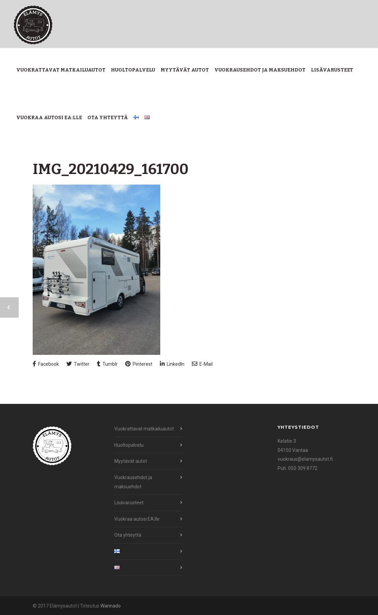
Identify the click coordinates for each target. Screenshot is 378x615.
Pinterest (138, 364)
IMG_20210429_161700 (110, 169)
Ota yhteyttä (107, 118)
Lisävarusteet (332, 70)
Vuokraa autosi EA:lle (49, 118)
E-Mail (202, 364)
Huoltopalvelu (133, 70)
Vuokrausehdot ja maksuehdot (260, 70)
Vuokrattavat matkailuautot (60, 70)
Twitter (77, 364)
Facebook (46, 364)
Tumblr (107, 364)
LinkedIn (172, 364)
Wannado (110, 606)
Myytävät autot (185, 70)
